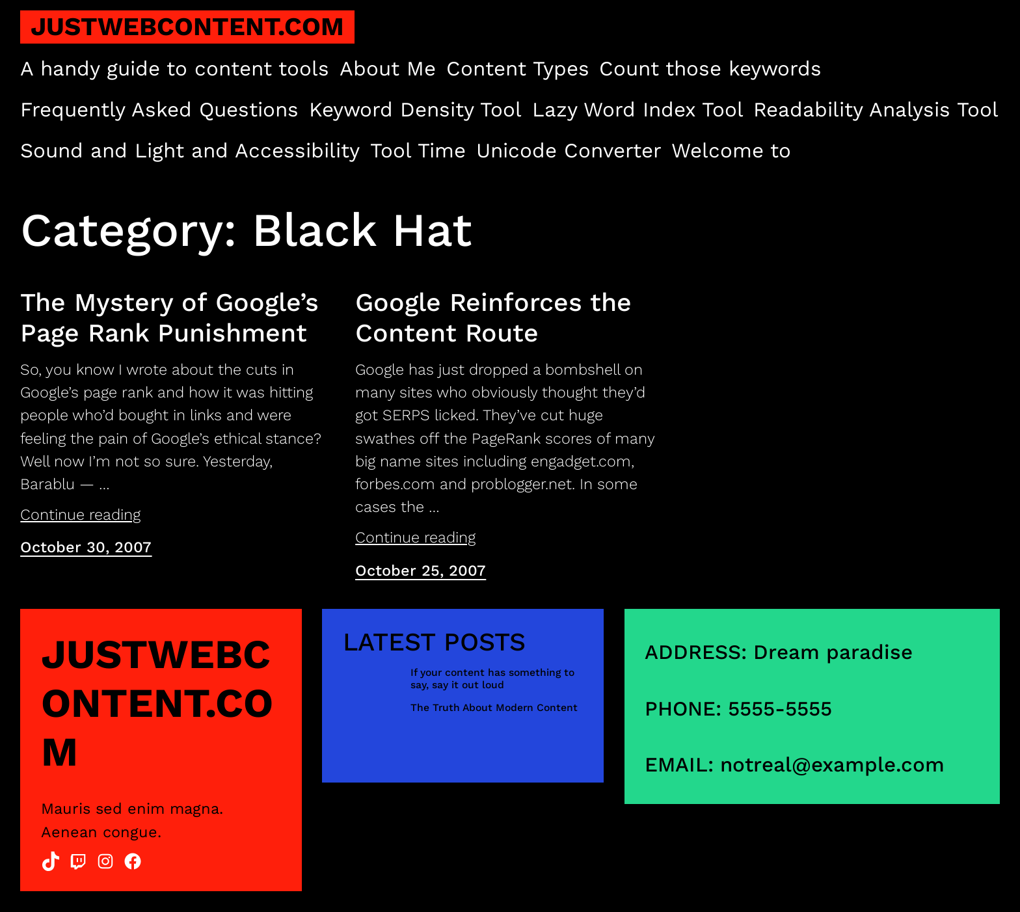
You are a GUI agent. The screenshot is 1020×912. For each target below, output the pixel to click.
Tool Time (418, 151)
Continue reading (80, 514)
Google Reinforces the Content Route (493, 318)
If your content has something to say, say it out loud (492, 679)
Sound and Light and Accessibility (190, 151)
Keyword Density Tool (415, 110)
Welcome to (731, 151)
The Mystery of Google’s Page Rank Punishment (169, 318)
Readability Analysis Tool (876, 110)
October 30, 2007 (86, 547)
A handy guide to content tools (174, 69)
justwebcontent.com (187, 27)
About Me (388, 69)
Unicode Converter (569, 151)
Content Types (517, 69)
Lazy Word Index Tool (638, 110)
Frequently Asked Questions (159, 110)
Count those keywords (710, 69)
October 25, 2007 (420, 570)
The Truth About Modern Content (494, 708)
